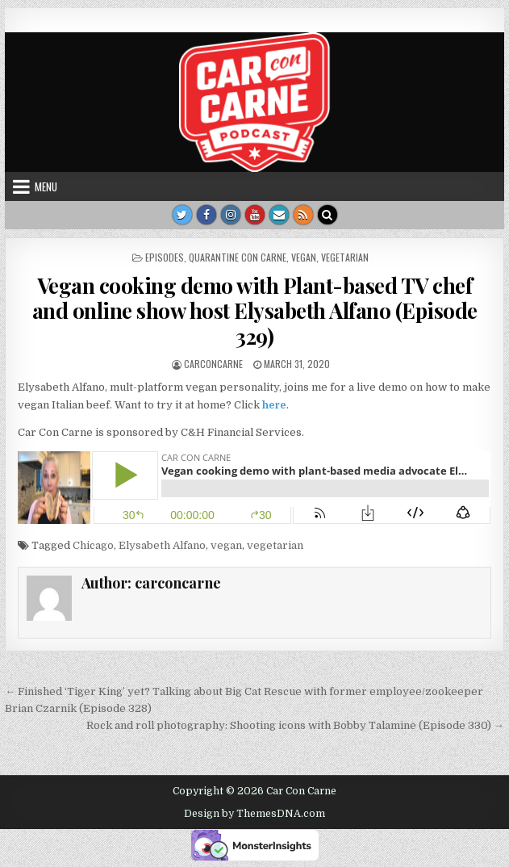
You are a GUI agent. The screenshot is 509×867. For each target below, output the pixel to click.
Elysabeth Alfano (162, 545)
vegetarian (345, 257)
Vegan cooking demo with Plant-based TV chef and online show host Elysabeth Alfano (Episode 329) (255, 310)
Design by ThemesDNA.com (254, 813)
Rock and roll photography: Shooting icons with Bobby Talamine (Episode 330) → (295, 725)
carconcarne (213, 364)
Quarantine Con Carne (237, 257)
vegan (303, 257)
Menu (46, 186)
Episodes (164, 257)
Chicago (93, 545)
